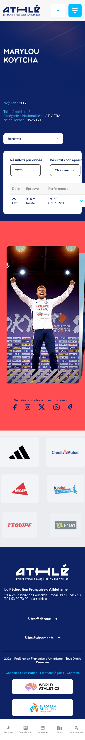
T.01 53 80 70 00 (16, 599)
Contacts (73, 673)
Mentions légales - (53, 673)
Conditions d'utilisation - (23, 673)
